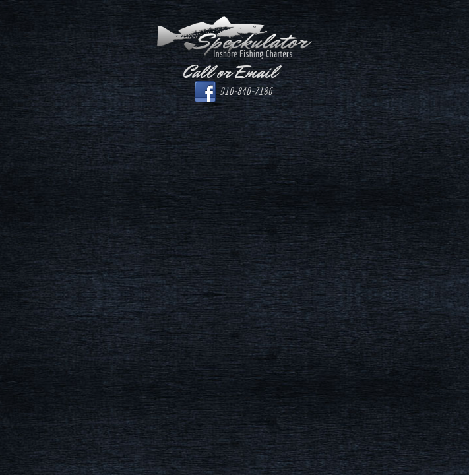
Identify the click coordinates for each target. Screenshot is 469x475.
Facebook (205, 91)
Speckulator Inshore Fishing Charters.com (234, 37)
